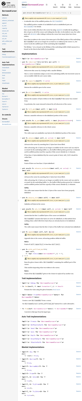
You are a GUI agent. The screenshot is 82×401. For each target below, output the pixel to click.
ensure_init (33, 197)
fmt (26, 286)
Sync (33, 332)
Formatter (46, 286)
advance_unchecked (42, 168)
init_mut (32, 109)
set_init (38, 209)
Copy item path (46, 4)
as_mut (37, 120)
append (31, 232)
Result (60, 286)
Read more (56, 290)
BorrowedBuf (48, 253)
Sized (36, 356)
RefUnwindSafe (37, 325)
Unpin (33, 335)
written (31, 92)
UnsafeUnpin (36, 339)
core (8, 3)
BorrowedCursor (37, 59)
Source (24, 7)
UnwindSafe (36, 342)
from (26, 309)
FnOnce (35, 253)
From (35, 295)
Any (31, 352)
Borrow (32, 359)
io (26, 2)
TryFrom (36, 384)
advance (31, 138)
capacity (32, 81)
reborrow (32, 62)
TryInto (36, 391)
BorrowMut (34, 366)
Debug (33, 283)
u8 (55, 109)
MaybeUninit (63, 120)
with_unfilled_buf (36, 249)
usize (47, 81)
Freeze (33, 321)
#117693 (64, 18)
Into (34, 377)
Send (33, 328)
